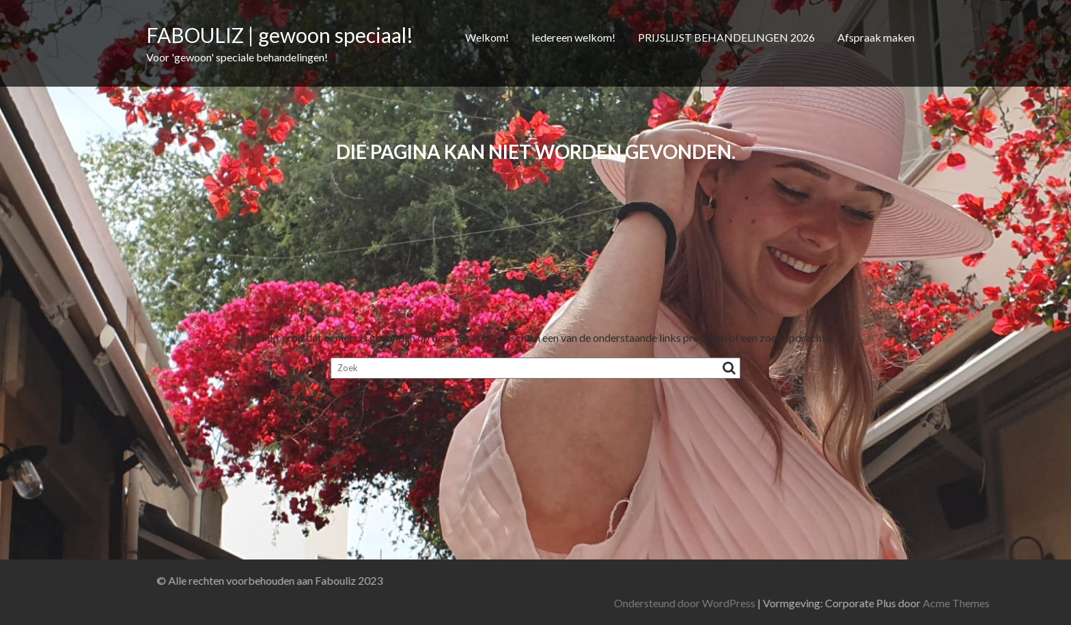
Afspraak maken (876, 37)
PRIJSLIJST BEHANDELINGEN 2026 (726, 37)
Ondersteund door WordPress (797, 602)
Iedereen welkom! (573, 37)
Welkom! (487, 37)
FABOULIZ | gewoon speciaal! (279, 35)
